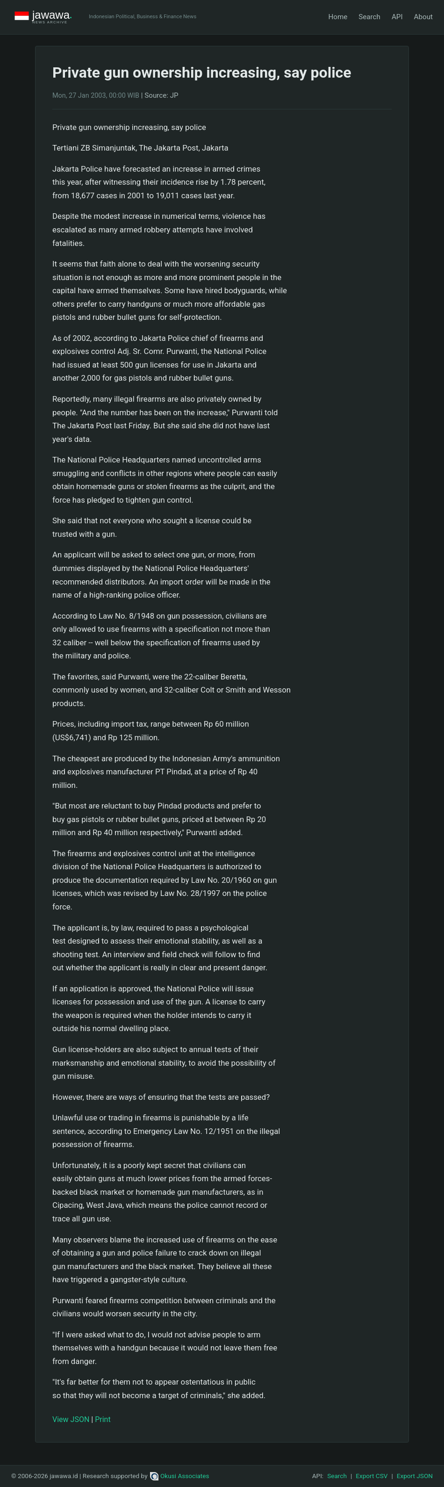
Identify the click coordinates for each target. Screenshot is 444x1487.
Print (102, 1419)
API (397, 17)
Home (337, 17)
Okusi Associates (179, 1476)
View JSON (70, 1419)
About (423, 17)
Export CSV (371, 1476)
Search (369, 17)
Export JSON (415, 1476)
